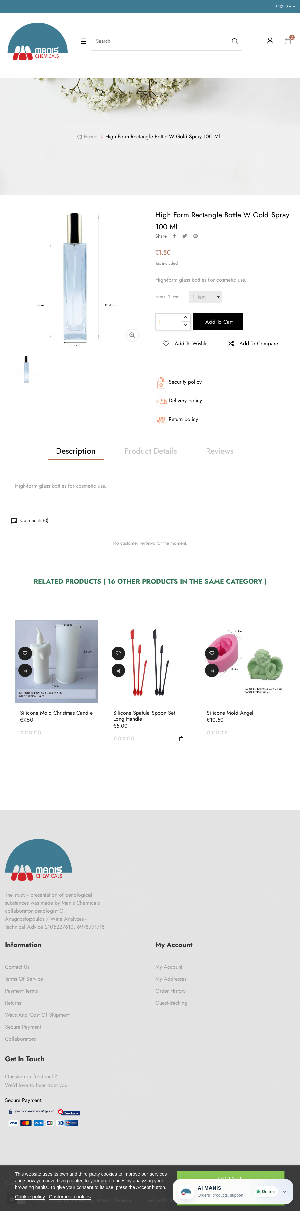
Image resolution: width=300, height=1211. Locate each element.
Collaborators (20, 1039)
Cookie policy (30, 1196)
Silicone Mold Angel (230, 713)
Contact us (17, 967)
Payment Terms (21, 991)
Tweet (184, 236)
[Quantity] (168, 321)
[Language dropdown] (285, 7)
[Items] (205, 297)
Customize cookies (70, 1196)
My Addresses (170, 979)
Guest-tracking (171, 1003)
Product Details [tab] (150, 451)
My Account (168, 967)
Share (174, 236)
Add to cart (218, 322)
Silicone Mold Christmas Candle (56, 713)
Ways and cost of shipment (37, 1015)
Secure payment (23, 1027)
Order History (170, 991)
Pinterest (195, 236)
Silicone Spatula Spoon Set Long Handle (144, 716)
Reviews (220, 451)
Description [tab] (76, 451)
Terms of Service (24, 979)
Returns (13, 1003)
